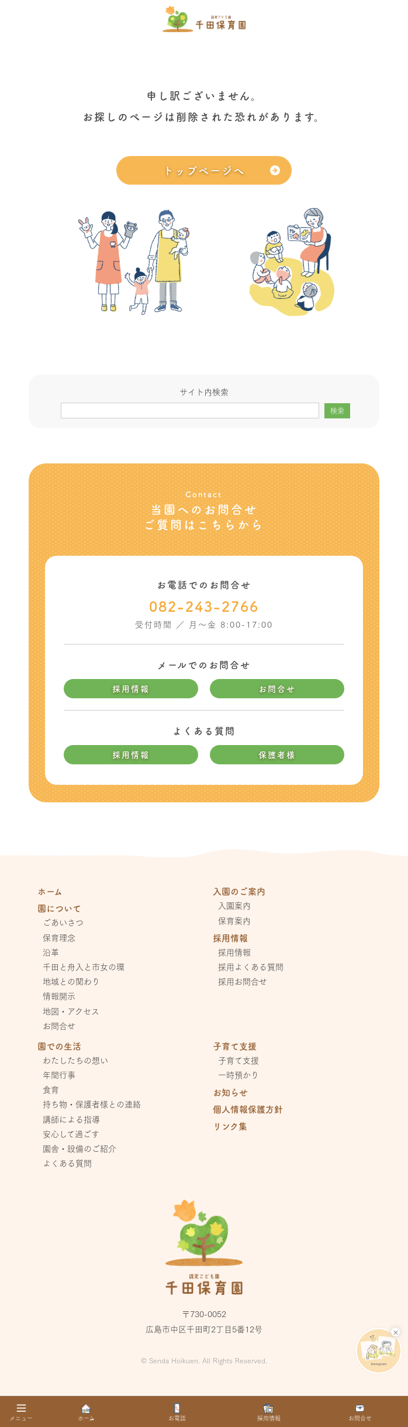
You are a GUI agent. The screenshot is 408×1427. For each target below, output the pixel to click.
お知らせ (230, 1092)
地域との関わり (71, 981)
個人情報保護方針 (248, 1109)
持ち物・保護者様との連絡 (92, 1103)
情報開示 (59, 995)
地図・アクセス (71, 1011)
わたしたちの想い (75, 1060)
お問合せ (277, 688)
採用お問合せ (242, 981)
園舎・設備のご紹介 (79, 1148)
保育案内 (234, 920)
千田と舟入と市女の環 (84, 966)
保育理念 (59, 937)
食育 (51, 1089)
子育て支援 (238, 1060)
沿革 (51, 951)
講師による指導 (71, 1119)
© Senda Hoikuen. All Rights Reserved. (204, 1360)
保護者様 (277, 754)
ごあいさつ (63, 922)
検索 (337, 410)
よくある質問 (67, 1162)
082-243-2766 (204, 606)
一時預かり (238, 1074)
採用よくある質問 (250, 966)
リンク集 (230, 1126)
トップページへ (204, 170)
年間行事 (59, 1074)
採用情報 (131, 688)
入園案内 (234, 905)
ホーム (50, 891)
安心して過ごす (71, 1133)
